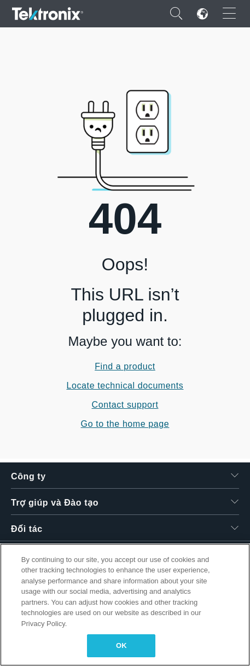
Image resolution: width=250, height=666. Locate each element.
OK (121, 645)
